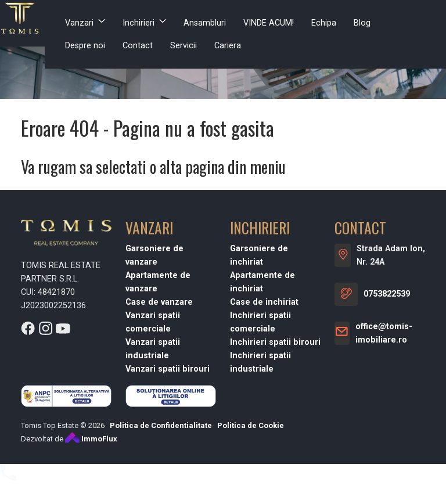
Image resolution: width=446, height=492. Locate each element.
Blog (362, 23)
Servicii (183, 46)
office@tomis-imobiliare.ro (383, 333)
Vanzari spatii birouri (167, 369)
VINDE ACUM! (268, 23)
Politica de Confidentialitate (161, 425)
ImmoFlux (91, 438)
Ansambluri (205, 23)
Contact (138, 46)
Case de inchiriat (264, 302)
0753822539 (387, 294)
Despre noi (85, 46)
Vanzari (79, 23)
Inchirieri (138, 23)
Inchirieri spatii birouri (275, 342)
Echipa (323, 23)
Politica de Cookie (250, 425)
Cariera (227, 46)
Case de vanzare (159, 302)
